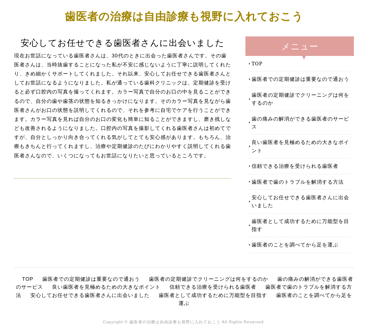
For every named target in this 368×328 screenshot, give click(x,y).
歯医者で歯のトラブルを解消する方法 (298, 181)
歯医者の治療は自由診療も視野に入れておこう (184, 16)
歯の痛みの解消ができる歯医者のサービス (300, 122)
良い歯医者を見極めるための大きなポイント (300, 146)
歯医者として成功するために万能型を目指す (300, 225)
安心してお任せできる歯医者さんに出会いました (300, 201)
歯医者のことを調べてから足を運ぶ (295, 244)
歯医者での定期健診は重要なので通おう (300, 78)
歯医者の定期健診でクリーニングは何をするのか (300, 98)
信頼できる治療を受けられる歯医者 (295, 165)
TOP (257, 63)
